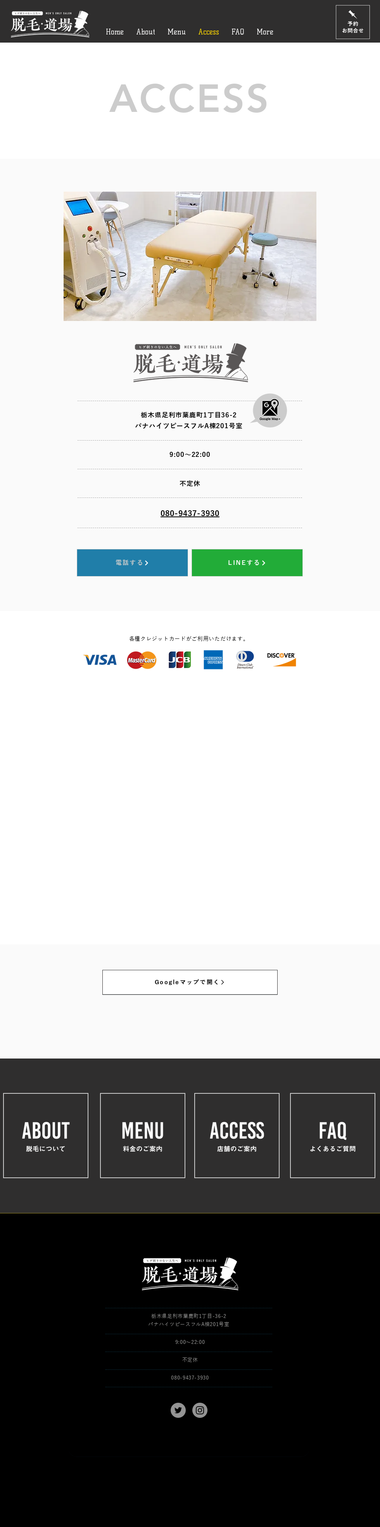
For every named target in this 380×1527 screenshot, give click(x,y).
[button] (190, 256)
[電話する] (132, 562)
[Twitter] (178, 1410)
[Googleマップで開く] (190, 982)
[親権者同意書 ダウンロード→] (188, 1448)
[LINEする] (247, 562)
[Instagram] (199, 1410)
